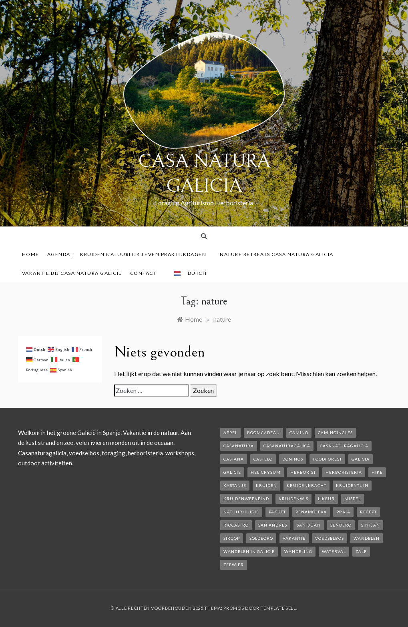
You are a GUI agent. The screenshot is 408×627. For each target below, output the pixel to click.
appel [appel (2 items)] (230, 432)
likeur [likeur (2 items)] (326, 498)
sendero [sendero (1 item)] (341, 525)
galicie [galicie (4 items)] (232, 472)
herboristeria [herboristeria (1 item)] (344, 472)
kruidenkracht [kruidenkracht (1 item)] (306, 485)
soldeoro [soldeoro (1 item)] (261, 538)
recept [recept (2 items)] (368, 511)
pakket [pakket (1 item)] (277, 511)
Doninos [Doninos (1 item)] (292, 459)
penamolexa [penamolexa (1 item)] (311, 511)
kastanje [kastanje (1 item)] (234, 485)
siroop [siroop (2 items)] (231, 538)
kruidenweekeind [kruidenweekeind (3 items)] (246, 498)
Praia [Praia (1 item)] (343, 511)
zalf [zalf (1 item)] (361, 551)
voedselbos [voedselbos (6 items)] (329, 538)
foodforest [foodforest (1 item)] (327, 459)
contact (146, 273)
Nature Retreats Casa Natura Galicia (279, 254)
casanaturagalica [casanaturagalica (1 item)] (286, 445)
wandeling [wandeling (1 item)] (298, 551)
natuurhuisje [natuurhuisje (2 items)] (241, 511)
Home (30, 254)
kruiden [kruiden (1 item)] (266, 485)
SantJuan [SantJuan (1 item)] (309, 525)
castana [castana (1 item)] (233, 459)
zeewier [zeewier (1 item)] (233, 564)
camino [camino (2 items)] (298, 432)
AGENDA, (59, 254)
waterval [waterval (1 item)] (334, 551)
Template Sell (278, 608)
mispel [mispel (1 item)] (352, 498)
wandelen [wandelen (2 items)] (367, 538)
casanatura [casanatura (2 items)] (238, 445)
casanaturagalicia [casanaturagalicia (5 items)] (344, 445)
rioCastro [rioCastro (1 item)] (236, 525)
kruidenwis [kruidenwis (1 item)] (293, 498)
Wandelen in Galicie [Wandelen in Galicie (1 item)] (249, 551)
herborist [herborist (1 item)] (303, 472)
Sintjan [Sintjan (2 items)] (370, 525)
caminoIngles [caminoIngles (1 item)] (335, 432)
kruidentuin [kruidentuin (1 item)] (352, 485)
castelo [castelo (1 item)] (263, 459)
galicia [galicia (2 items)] (361, 459)
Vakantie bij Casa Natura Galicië (72, 273)
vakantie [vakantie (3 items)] (294, 538)
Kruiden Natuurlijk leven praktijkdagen (146, 254)
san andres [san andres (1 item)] (272, 525)
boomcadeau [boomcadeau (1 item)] (263, 432)
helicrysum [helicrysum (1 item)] (266, 472)
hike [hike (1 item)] (377, 472)
